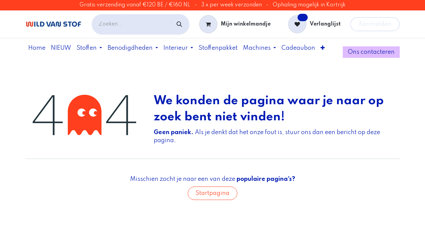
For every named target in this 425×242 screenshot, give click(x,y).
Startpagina (212, 193)
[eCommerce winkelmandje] (234, 24)
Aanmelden (375, 24)
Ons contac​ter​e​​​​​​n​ (371, 52)
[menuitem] (37, 48)
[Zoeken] (179, 24)
